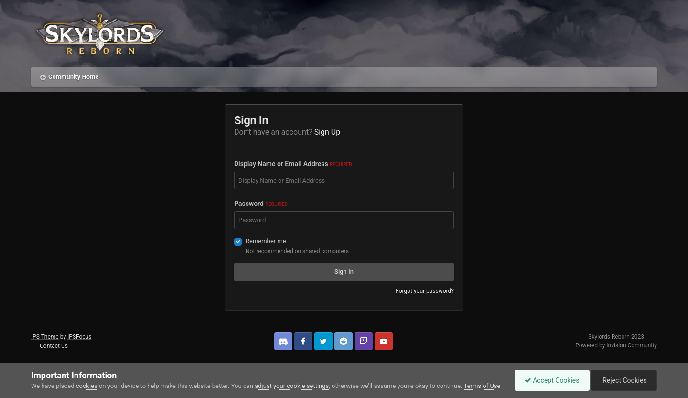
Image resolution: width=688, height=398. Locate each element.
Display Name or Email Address (293, 164)
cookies (86, 385)
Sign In (344, 271)
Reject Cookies (624, 380)
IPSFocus (79, 336)
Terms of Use (482, 385)
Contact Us (54, 346)
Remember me (266, 241)
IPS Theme (45, 336)
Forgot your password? (425, 291)
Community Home (73, 76)
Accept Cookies (552, 380)
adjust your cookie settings (292, 385)
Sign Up (327, 132)
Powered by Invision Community (616, 345)
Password (261, 203)
